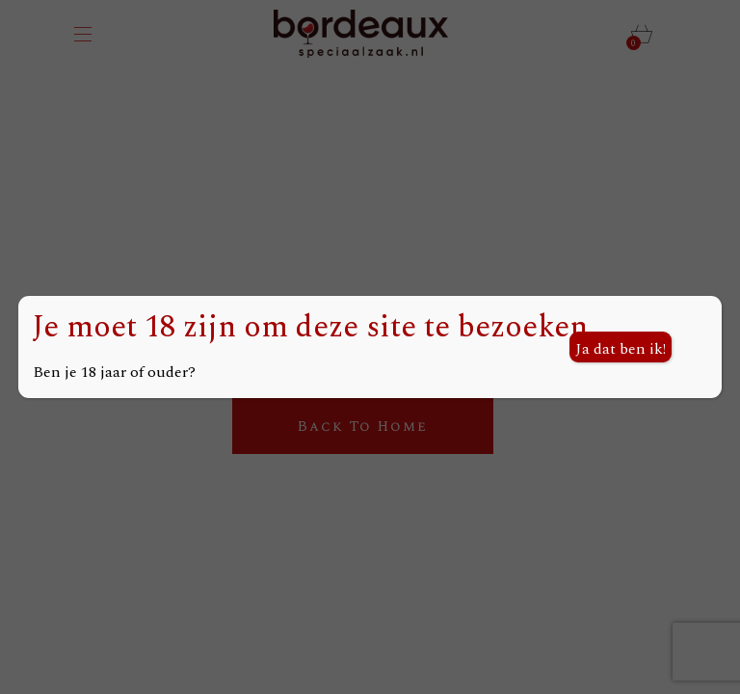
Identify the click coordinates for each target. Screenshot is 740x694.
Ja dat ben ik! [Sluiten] (620, 348)
